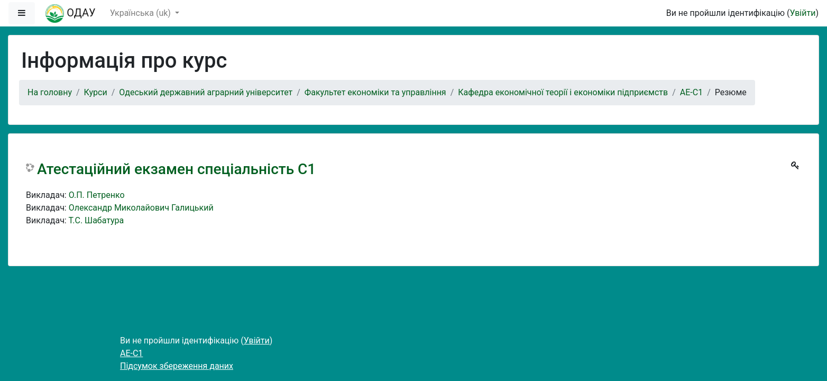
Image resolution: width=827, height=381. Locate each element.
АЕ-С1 (691, 92)
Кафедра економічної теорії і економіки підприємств (563, 92)
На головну (49, 92)
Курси (95, 92)
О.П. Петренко (97, 195)
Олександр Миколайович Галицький (141, 208)
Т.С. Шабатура (96, 220)
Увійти (802, 13)
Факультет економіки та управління (375, 92)
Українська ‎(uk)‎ (141, 13)
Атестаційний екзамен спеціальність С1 (176, 169)
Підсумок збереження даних (176, 366)
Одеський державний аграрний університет (205, 92)
